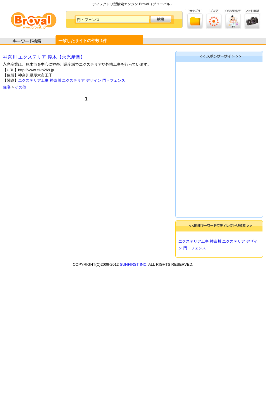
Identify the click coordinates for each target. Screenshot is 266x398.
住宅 (7, 87)
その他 (20, 87)
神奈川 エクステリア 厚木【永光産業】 (44, 57)
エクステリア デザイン (81, 80)
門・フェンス (113, 80)
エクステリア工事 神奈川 (39, 80)
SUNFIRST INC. (133, 264)
